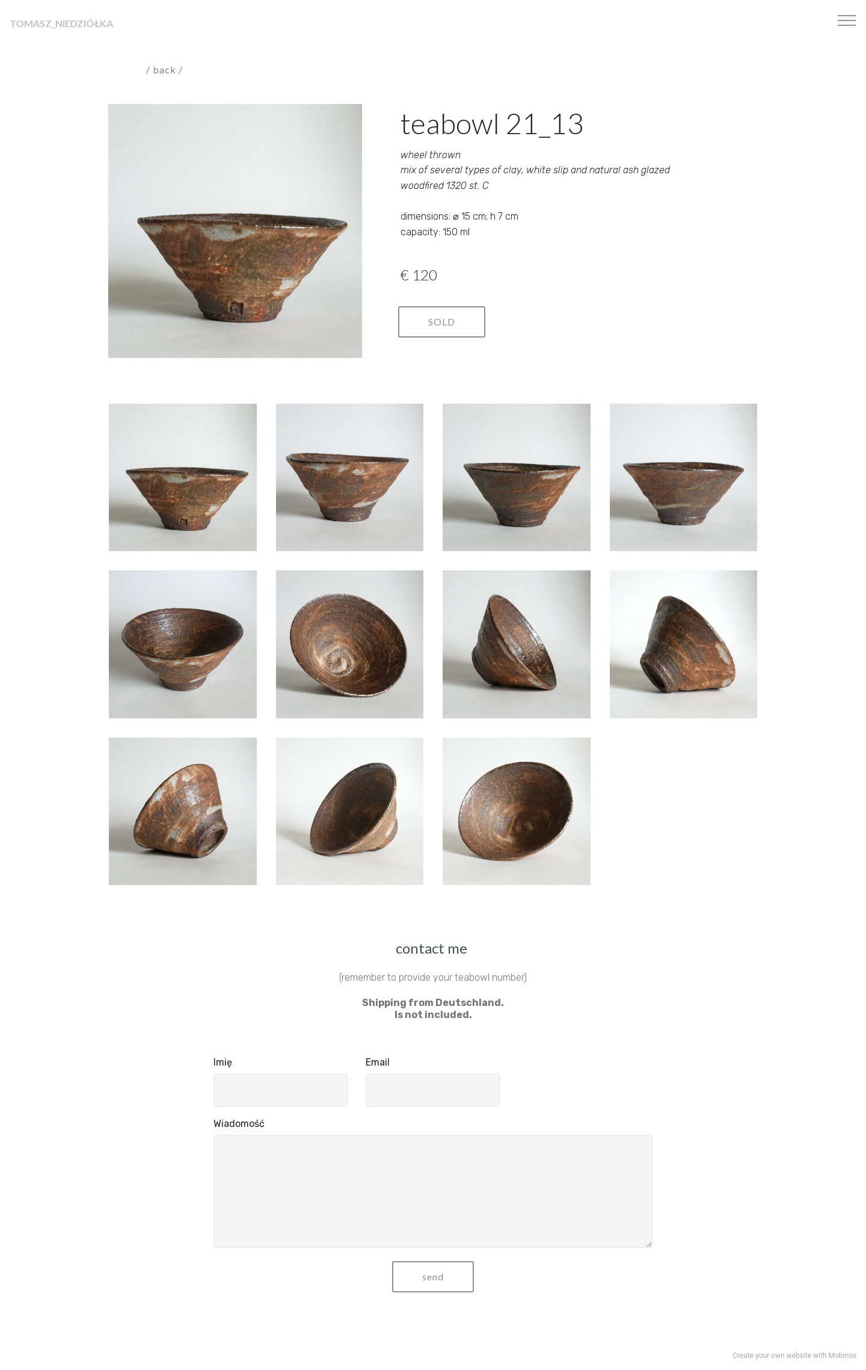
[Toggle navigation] (847, 19)
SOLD (441, 321)
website (799, 1355)
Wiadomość (239, 1123)
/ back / (165, 69)
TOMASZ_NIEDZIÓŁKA (61, 23)
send (433, 1276)
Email (378, 1062)
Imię (222, 1062)
